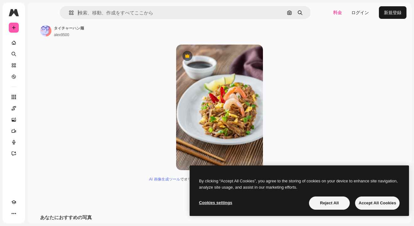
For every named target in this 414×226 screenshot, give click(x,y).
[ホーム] (37, 43)
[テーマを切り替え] (25, 213)
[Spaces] (37, 108)
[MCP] (36, 213)
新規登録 (392, 12)
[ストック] (37, 65)
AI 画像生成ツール (188, 179)
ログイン (360, 12)
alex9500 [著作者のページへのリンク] (109, 35)
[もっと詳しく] (37, 77)
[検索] (37, 54)
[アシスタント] (37, 153)
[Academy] (14, 213)
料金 (337, 12)
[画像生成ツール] (37, 120)
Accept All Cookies (377, 203)
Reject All (329, 203)
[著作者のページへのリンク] (93, 30)
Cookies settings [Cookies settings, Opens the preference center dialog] (215, 202)
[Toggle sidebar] (61, 13)
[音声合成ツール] (37, 142)
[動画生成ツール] (37, 131)
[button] (96, 12)
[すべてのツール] (37, 97)
